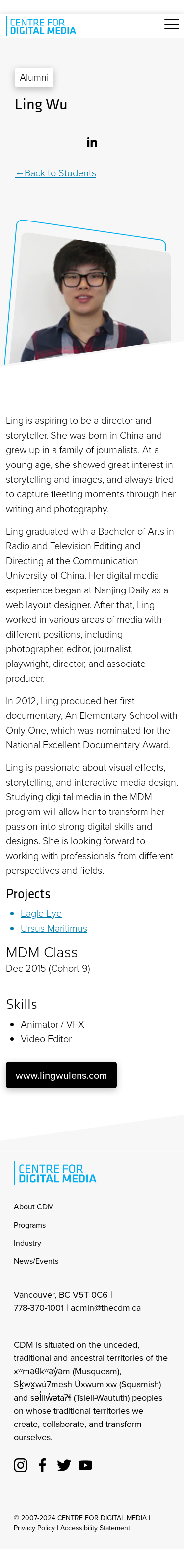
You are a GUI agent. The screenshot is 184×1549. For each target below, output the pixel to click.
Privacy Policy (34, 1528)
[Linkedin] (92, 140)
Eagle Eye (41, 913)
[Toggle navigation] (171, 30)
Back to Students (60, 173)
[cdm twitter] (64, 1463)
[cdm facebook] (42, 1463)
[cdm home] (42, 26)
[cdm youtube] (85, 1463)
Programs (30, 1224)
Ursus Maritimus (54, 928)
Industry (27, 1243)
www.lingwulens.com (61, 1075)
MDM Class (42, 952)
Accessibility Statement (95, 1528)
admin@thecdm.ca (106, 1308)
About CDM (34, 1206)
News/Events (36, 1261)
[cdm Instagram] (20, 1463)
